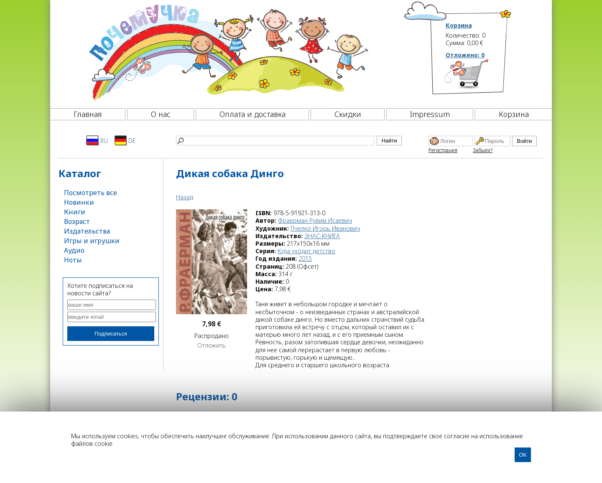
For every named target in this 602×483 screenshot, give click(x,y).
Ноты (73, 259)
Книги (74, 211)
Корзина (459, 25)
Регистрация (443, 150)
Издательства (87, 231)
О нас (161, 114)
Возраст (77, 221)
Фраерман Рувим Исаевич (315, 220)
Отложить (211, 345)
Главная (88, 114)
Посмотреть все (90, 192)
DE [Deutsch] (125, 140)
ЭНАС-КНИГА (322, 236)
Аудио (74, 250)
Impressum (430, 114)
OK (523, 455)
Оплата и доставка (252, 114)
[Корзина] (479, 77)
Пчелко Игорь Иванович (325, 228)
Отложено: (465, 55)
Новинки (79, 202)
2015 (305, 258)
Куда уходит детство (306, 251)
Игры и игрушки (92, 240)
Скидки (347, 114)
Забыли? (482, 150)
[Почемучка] (227, 52)
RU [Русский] (97, 140)
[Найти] (275, 140)
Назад (184, 197)
